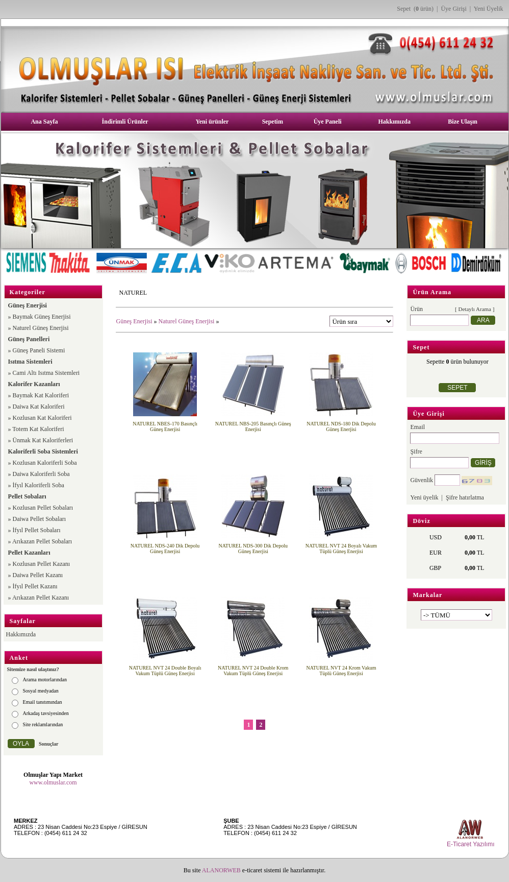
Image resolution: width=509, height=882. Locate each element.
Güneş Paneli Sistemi (39, 350)
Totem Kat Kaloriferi (38, 429)
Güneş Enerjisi (134, 321)
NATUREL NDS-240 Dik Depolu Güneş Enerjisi (165, 548)
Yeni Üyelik (488, 8)
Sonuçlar (48, 744)
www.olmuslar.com (53, 782)
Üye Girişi (453, 8)
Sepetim (272, 121)
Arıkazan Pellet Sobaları (42, 541)
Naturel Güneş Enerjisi (41, 327)
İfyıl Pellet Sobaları (37, 530)
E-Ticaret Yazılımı (471, 844)
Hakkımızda (394, 121)
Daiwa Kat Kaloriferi (39, 406)
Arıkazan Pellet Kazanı (40, 597)
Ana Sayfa (44, 121)
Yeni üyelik (424, 497)
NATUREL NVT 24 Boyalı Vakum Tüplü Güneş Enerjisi (341, 548)
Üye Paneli (328, 121)
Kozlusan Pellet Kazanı (41, 563)
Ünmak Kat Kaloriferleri (43, 440)
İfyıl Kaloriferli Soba (38, 485)
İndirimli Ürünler (125, 121)
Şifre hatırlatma (465, 497)
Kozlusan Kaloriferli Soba (45, 462)
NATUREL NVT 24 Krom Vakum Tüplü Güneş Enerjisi (341, 670)
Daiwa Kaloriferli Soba (41, 474)
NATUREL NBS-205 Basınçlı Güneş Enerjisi (253, 426)
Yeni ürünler (211, 121)
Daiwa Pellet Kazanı (38, 575)
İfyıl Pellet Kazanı (35, 586)
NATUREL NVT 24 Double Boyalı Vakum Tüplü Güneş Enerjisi (165, 670)
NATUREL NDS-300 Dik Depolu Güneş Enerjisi (253, 548)
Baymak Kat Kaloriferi (41, 395)
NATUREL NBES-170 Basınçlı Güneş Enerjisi (165, 426)
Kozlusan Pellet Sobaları (43, 507)
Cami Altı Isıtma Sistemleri (46, 372)
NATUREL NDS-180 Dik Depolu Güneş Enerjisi (341, 426)
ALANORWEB (221, 870)
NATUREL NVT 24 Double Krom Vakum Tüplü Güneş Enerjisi (253, 670)
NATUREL (133, 292)
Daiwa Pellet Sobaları (39, 518)
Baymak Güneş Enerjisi (42, 316)
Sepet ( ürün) (415, 8)
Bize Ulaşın (462, 121)
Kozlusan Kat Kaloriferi (42, 417)
